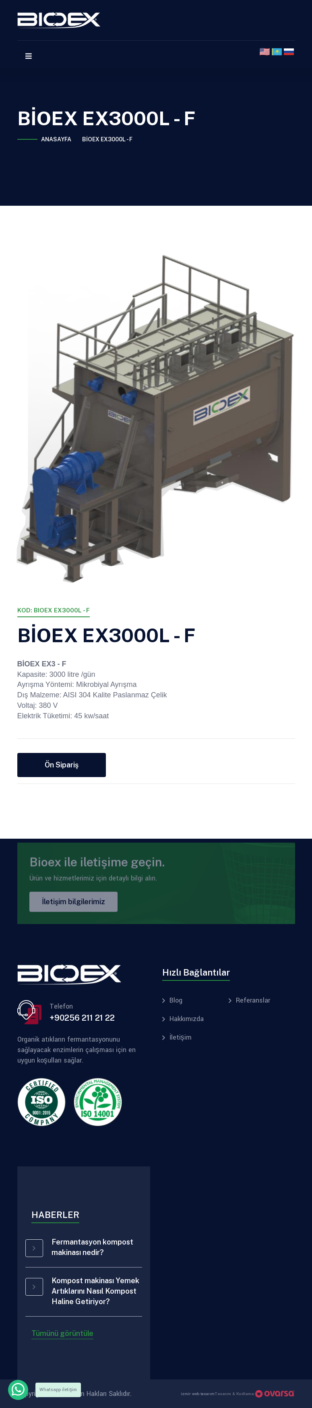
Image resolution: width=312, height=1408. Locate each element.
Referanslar (253, 1000)
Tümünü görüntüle (62, 1333)
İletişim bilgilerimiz (73, 904)
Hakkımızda (186, 1019)
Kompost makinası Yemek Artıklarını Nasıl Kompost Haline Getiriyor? (95, 1291)
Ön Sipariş (62, 765)
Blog (175, 1000)
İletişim (180, 1037)
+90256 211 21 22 (82, 1018)
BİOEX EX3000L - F (107, 139)
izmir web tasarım (198, 1394)
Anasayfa (56, 139)
